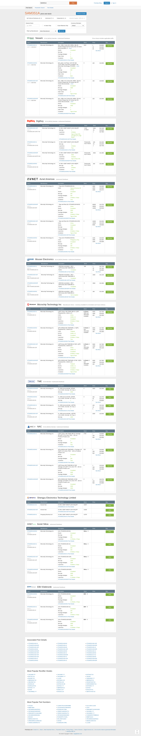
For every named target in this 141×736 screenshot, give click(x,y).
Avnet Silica (44, 524)
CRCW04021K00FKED (34, 711)
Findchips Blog (98, 3)
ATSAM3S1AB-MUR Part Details (66, 113)
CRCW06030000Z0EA (34, 715)
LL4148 (59, 678)
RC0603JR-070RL (62, 722)
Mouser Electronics (54, 259)
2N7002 (59, 720)
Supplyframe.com (77, 733)
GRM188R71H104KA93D (93, 709)
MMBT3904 (31, 707)
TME (45, 381)
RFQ (110, 389)
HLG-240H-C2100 (91, 705)
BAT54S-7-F (60, 686)
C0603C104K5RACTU (63, 713)
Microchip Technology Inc (66, 304)
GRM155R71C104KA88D (35, 713)
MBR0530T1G (61, 687)
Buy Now (110, 45)
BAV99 (30, 689)
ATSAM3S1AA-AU (32, 504)
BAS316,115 (60, 691)
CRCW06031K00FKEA (92, 719)
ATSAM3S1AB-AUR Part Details (66, 95)
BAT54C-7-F (31, 687)
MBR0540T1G (90, 680)
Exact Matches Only (62, 25)
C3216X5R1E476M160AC (64, 707)
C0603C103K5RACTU (34, 722)
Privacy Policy (69, 729)
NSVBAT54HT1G (90, 682)
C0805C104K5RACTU (63, 711)
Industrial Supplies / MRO (77, 18)
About (41, 729)
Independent (62, 18)
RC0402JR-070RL (62, 709)
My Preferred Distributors (35, 18)
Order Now (109, 275)
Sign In (114, 3)
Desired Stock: (32, 24)
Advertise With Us (71, 731)
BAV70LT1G (31, 676)
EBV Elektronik (46, 587)
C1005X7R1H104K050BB (64, 705)
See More (98, 50)
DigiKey (49, 121)
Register (107, 3)
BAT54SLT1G (89, 674)
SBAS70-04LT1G (90, 691)
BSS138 (30, 717)
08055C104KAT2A (33, 719)
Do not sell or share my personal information (105, 729)
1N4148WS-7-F (61, 676)
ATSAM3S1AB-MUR (32, 98)
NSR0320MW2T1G (91, 684)
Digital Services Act (88, 729)
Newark (48, 38)
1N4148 (88, 676)
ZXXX (87, 707)
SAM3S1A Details (81, 13)
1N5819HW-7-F (90, 678)
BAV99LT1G (31, 678)
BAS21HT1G (89, 689)
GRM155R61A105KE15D (34, 720)
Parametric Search (60, 729)
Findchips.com (31, 3)
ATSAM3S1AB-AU (32, 45)
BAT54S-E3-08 (61, 684)
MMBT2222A (89, 717)
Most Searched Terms (49, 729)
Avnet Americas (47, 179)
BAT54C (88, 687)
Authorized (49, 18)
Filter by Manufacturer (32, 31)
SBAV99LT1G (31, 682)
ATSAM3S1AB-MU (32, 63)
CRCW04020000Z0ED (63, 715)
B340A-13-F (60, 689)
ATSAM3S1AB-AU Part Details (66, 60)
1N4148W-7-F (61, 674)
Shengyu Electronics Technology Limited (52, 497)
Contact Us (35, 729)
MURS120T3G (32, 686)
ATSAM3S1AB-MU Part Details (66, 78)
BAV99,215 (31, 684)
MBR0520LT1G (32, 680)
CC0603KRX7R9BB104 (92, 715)
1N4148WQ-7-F (32, 691)
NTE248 (30, 705)
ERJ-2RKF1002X (61, 719)
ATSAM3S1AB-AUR (32, 80)
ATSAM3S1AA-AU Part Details (66, 506)
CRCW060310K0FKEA (34, 709)
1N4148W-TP (31, 674)
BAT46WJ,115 (61, 680)
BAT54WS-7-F (90, 686)
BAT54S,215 (60, 682)
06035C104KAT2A (91, 720)
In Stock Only (46, 25)
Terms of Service (79, 729)
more (70, 48)
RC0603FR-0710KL (62, 717)
